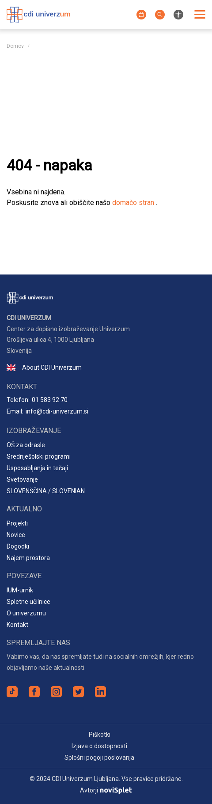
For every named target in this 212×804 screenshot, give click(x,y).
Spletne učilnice (28, 601)
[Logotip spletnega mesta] (38, 13)
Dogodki (18, 546)
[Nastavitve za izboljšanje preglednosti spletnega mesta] (178, 14)
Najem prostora (28, 557)
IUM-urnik (20, 590)
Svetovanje (22, 479)
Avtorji (106, 790)
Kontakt (17, 624)
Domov (15, 46)
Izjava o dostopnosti (99, 746)
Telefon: (37, 400)
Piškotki (99, 734)
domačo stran (134, 202)
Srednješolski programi (39, 456)
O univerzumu (26, 613)
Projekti (17, 523)
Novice (16, 534)
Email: (47, 411)
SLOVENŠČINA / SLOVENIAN (46, 491)
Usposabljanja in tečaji (37, 468)
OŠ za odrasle (26, 444)
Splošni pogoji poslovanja (99, 757)
